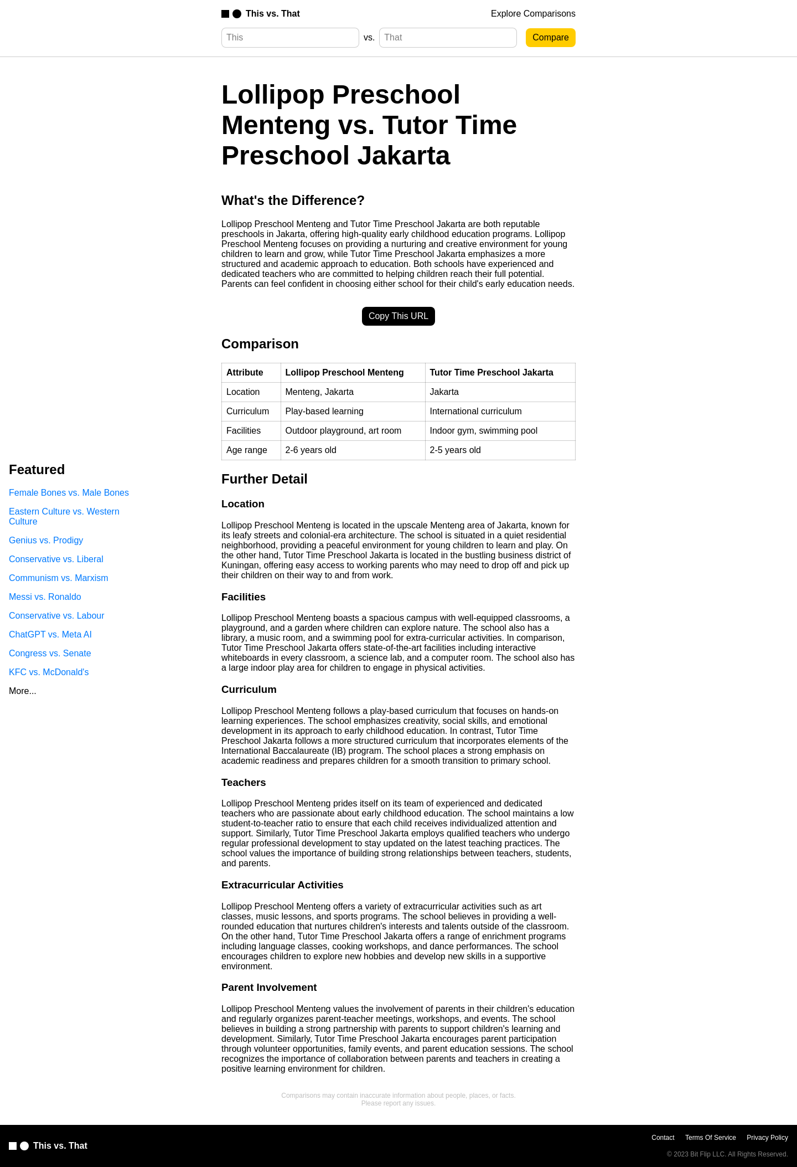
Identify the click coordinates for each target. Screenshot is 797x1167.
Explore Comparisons (533, 13)
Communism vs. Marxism (58, 578)
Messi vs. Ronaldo (45, 597)
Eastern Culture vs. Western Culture (64, 516)
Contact (662, 1138)
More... (23, 691)
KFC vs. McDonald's (49, 672)
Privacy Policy (767, 1138)
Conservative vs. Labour (57, 615)
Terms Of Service (710, 1138)
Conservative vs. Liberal (56, 559)
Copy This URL (398, 316)
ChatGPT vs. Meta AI (50, 634)
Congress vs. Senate (50, 653)
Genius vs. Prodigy (46, 540)
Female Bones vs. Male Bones (69, 492)
